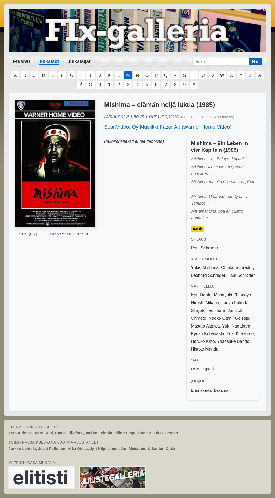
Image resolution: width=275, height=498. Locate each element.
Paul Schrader (204, 248)
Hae (255, 61)
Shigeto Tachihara (208, 310)
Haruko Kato (203, 341)
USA (195, 368)
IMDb (197, 229)
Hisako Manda (204, 349)
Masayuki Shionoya (232, 295)
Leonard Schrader (208, 275)
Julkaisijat (79, 61)
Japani (208, 368)
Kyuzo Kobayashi (207, 333)
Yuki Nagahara (236, 326)
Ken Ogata (201, 295)
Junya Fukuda (235, 302)
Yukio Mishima (205, 267)
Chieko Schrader (237, 267)
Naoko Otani (221, 318)
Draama (221, 390)
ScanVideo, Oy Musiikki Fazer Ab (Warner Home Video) (167, 127)
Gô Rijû (242, 318)
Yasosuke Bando (233, 341)
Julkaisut (49, 61)
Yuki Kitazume (240, 333)
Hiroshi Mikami (205, 302)
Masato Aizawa (205, 326)
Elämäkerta (201, 390)
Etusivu (21, 61)
